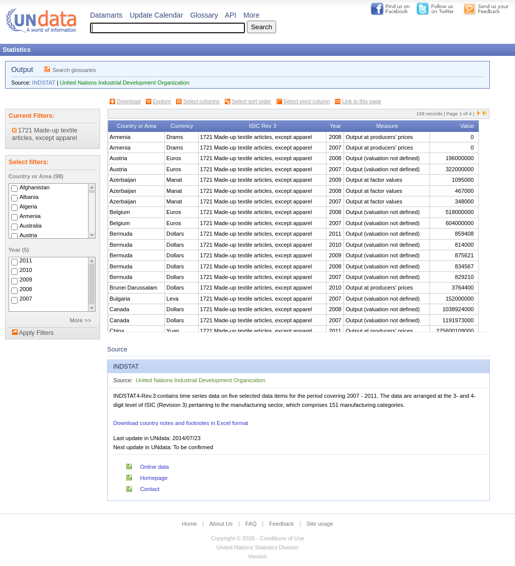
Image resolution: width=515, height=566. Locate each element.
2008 (26, 290)
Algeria (28, 206)
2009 (26, 280)
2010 (26, 270)
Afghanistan (35, 187)
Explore (162, 101)
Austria (28, 235)
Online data (154, 467)
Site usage (320, 524)
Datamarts (106, 15)
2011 (26, 261)
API (230, 15)
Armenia (30, 216)
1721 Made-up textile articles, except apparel (44, 134)
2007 (26, 299)
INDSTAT (43, 83)
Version (257, 556)
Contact (150, 489)
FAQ (250, 524)
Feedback (281, 524)
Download (128, 101)
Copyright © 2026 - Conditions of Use (257, 538)
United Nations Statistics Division (257, 547)
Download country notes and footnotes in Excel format (180, 423)
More (251, 15)
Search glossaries (74, 70)
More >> (80, 320)
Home (189, 524)
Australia (31, 226)
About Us (221, 524)
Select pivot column (307, 101)
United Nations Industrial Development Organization (124, 83)
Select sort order (251, 101)
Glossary (204, 15)
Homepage (154, 478)
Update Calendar (156, 15)
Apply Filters (36, 332)
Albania (29, 197)
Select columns (201, 101)
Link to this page (361, 101)
